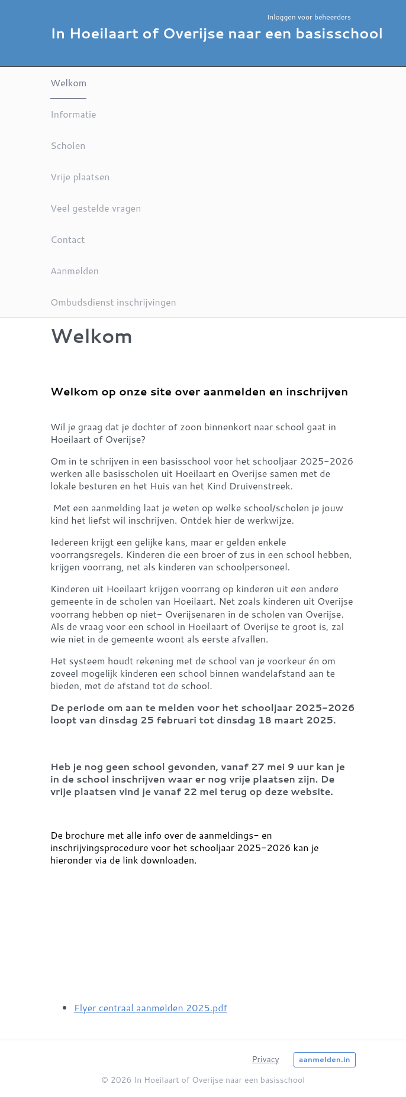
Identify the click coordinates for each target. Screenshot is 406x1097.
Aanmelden (74, 270)
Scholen (67, 145)
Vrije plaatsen (79, 176)
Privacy (265, 1059)
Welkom (68, 82)
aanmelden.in (324, 1059)
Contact (67, 239)
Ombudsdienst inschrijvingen (113, 302)
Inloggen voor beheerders (309, 17)
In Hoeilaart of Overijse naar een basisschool (216, 33)
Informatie (73, 114)
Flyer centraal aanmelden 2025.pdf (150, 1007)
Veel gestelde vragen (95, 208)
